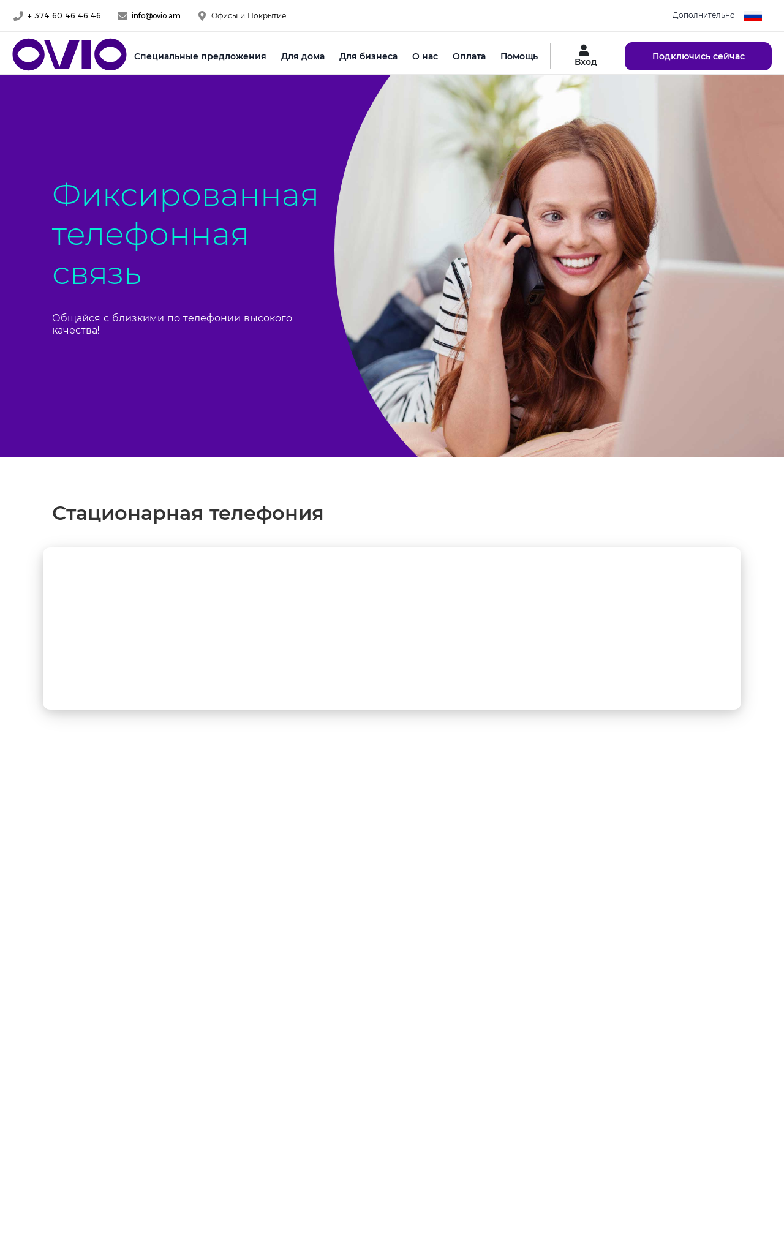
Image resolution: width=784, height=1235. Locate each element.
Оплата (469, 56)
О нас (425, 56)
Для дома (303, 56)
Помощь (519, 56)
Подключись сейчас (698, 56)
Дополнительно (704, 15)
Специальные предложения (200, 56)
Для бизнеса (368, 56)
